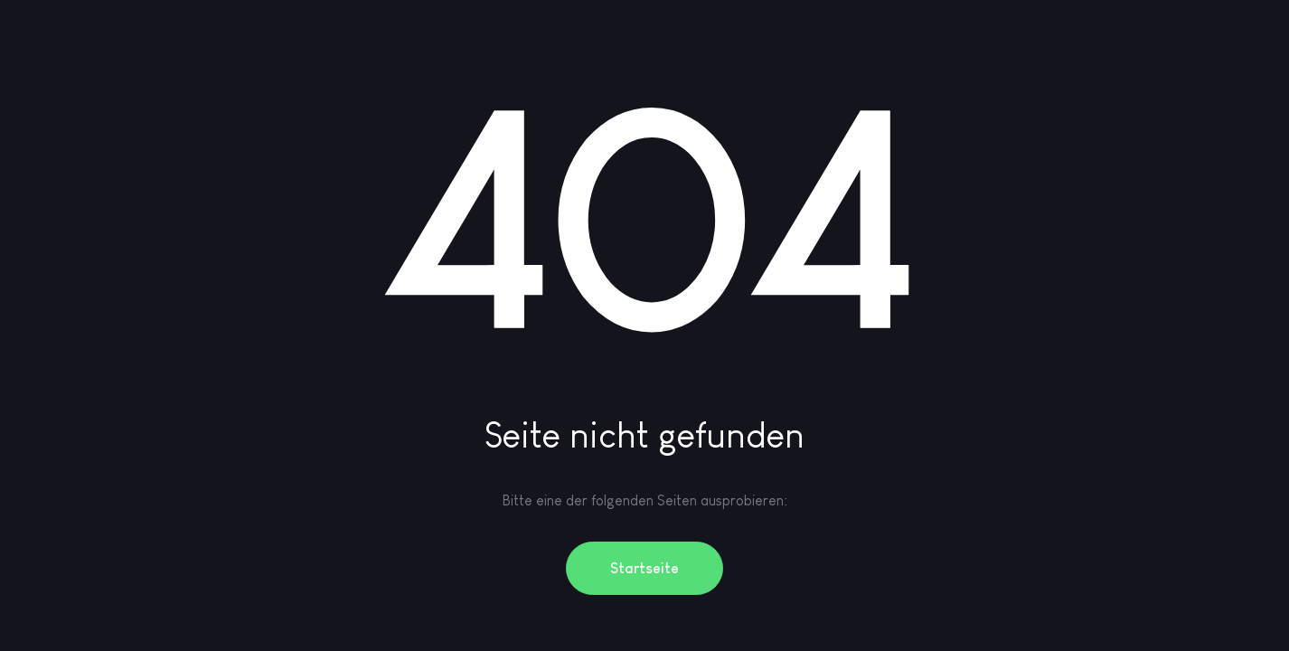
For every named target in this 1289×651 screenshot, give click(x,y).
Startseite (644, 568)
